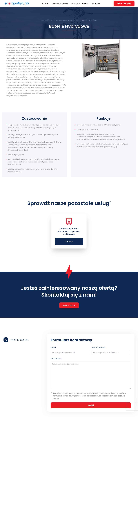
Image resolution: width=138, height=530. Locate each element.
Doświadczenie (60, 3)
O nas (45, 3)
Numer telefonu (98, 347)
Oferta (74, 3)
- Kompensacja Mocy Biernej (65, 20)
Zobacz (69, 241)
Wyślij (91, 405)
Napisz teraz (69, 305)
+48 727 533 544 (20, 339)
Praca (85, 3)
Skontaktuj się (124, 3)
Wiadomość (56, 358)
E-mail (53, 347)
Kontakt (96, 3)
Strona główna (47, 20)
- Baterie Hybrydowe (87, 20)
